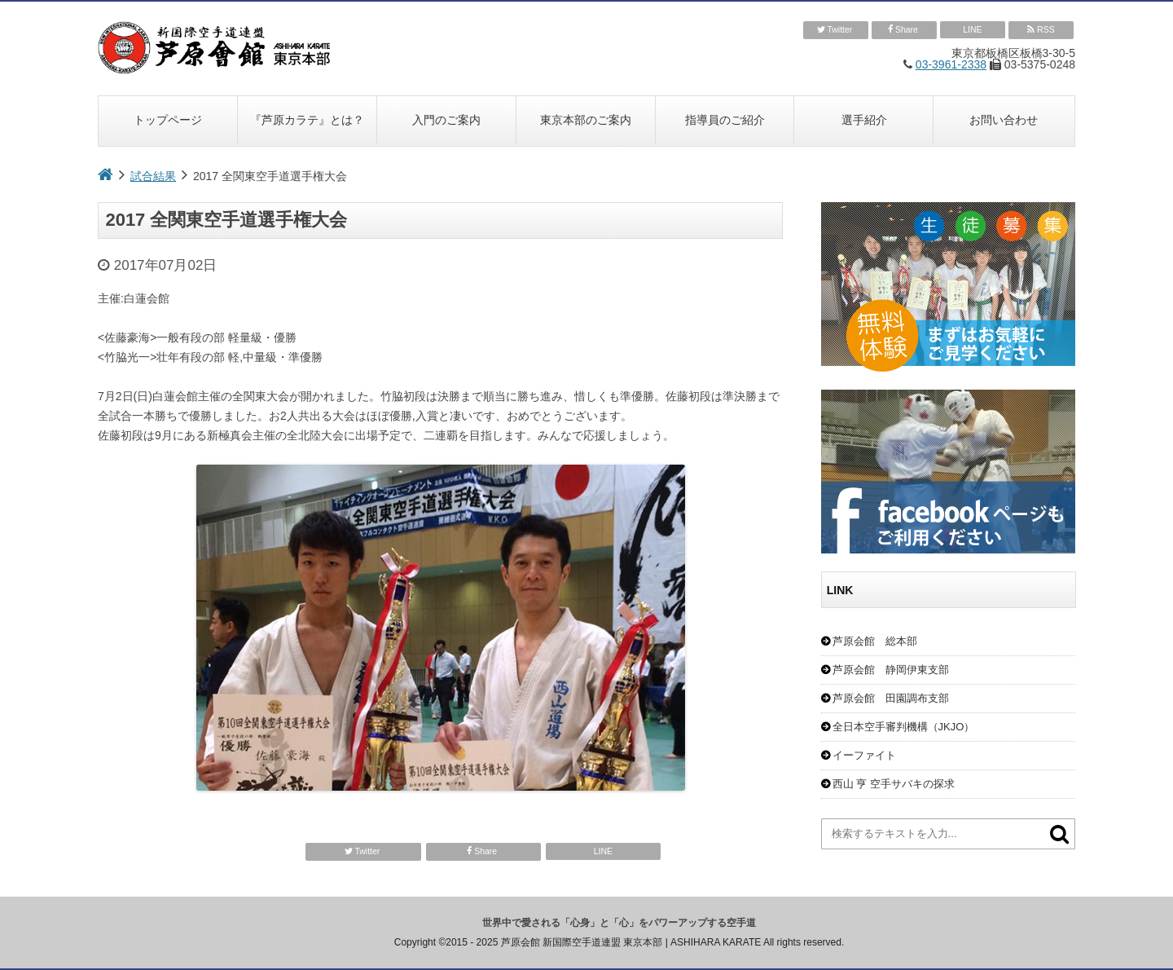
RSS (1041, 29)
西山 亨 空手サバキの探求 (894, 784)
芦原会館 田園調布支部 (891, 698)
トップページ (168, 119)
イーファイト (864, 755)
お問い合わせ (1003, 119)
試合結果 (153, 176)
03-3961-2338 (951, 64)
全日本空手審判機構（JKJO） (904, 727)
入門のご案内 (446, 119)
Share (904, 29)
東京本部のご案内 (585, 119)
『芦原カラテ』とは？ (307, 119)
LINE (972, 29)
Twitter (836, 29)
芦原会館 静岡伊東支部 (891, 670)
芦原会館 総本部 (875, 641)
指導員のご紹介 (725, 119)
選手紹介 (864, 119)
